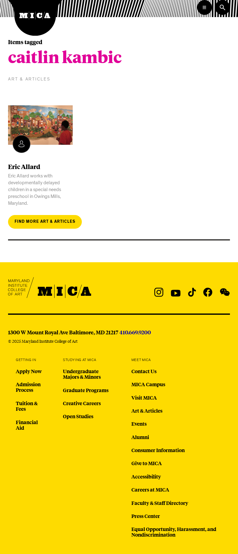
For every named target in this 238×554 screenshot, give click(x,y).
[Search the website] (222, 7)
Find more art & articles (45, 221)
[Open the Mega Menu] (204, 7)
